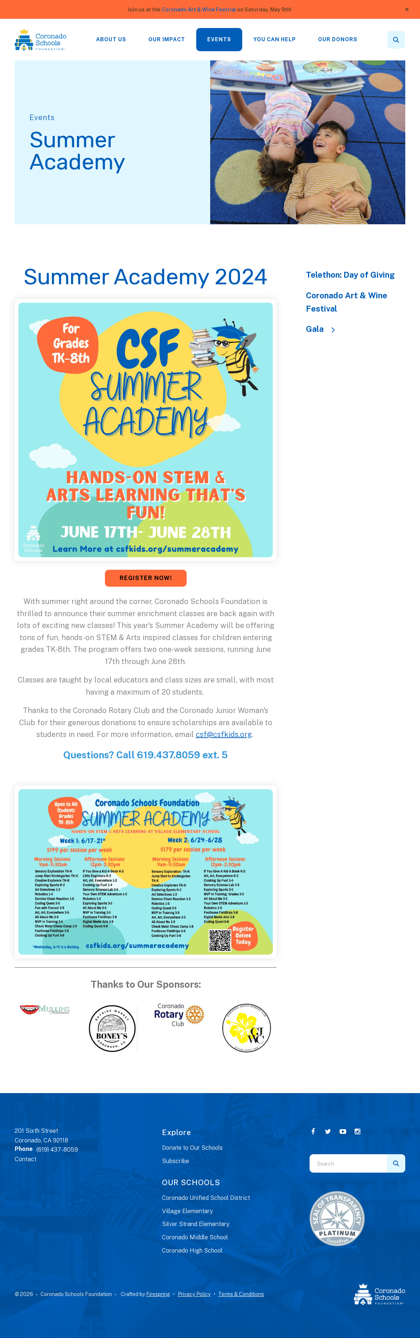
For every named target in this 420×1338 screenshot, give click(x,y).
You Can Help (274, 39)
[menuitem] (111, 39)
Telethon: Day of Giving (350, 275)
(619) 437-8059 (57, 1149)
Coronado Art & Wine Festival (199, 9)
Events (219, 39)
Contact (25, 1159)
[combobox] (348, 1163)
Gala (324, 329)
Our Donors (337, 39)
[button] (407, 9)
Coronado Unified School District (206, 1197)
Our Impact (166, 39)
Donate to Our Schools (192, 1147)
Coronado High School (192, 1250)
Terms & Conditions (241, 1294)
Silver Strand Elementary (195, 1224)
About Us (111, 39)
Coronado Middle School (195, 1237)
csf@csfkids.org (224, 734)
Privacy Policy (194, 1294)
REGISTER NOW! (146, 578)
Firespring (158, 1294)
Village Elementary (187, 1211)
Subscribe (175, 1161)
